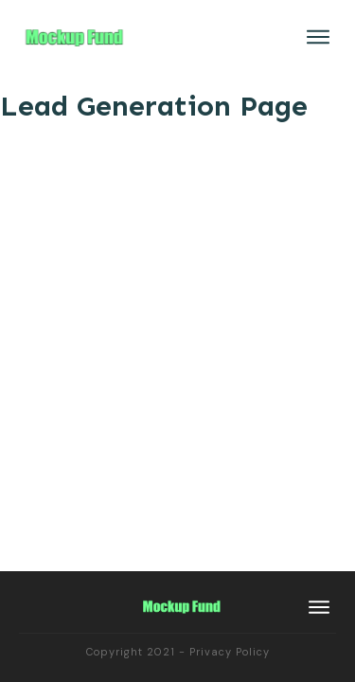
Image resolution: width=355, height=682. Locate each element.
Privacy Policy (229, 651)
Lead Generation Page (154, 106)
